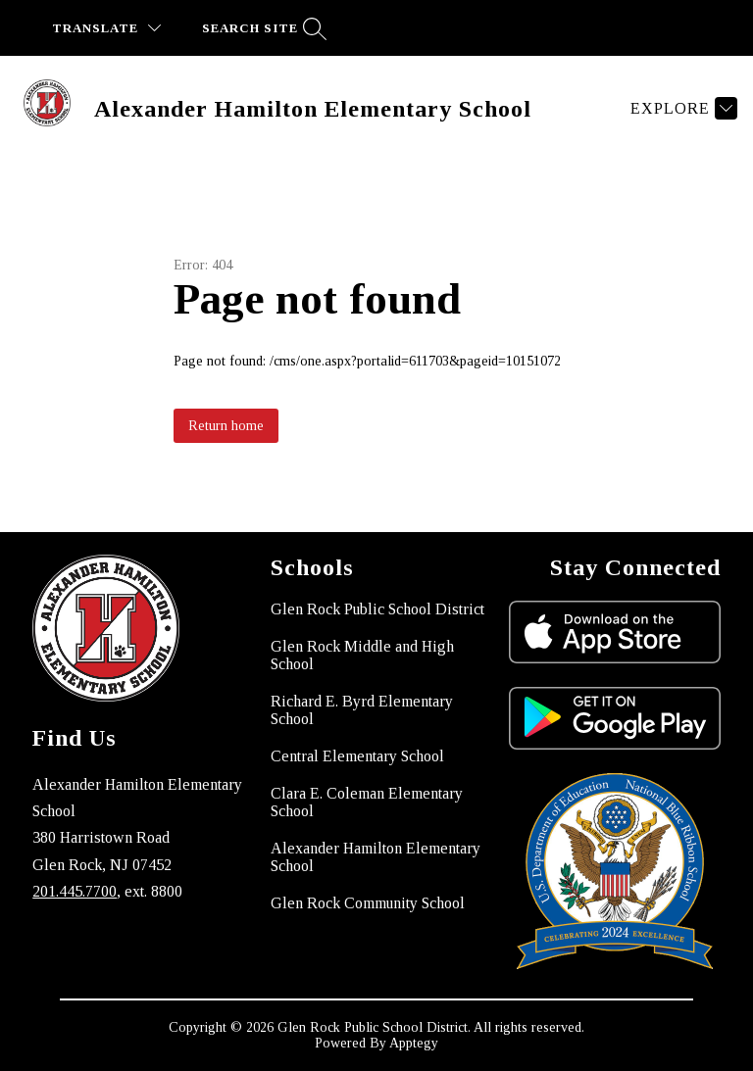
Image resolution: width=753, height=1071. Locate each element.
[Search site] (261, 28)
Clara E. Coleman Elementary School (367, 802)
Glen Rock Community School (368, 903)
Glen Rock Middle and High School (362, 655)
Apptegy (413, 1043)
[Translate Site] (106, 28)
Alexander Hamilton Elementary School (375, 857)
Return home (226, 425)
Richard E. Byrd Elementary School (362, 710)
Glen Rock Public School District (377, 609)
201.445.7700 (74, 891)
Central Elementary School (357, 756)
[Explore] (681, 107)
